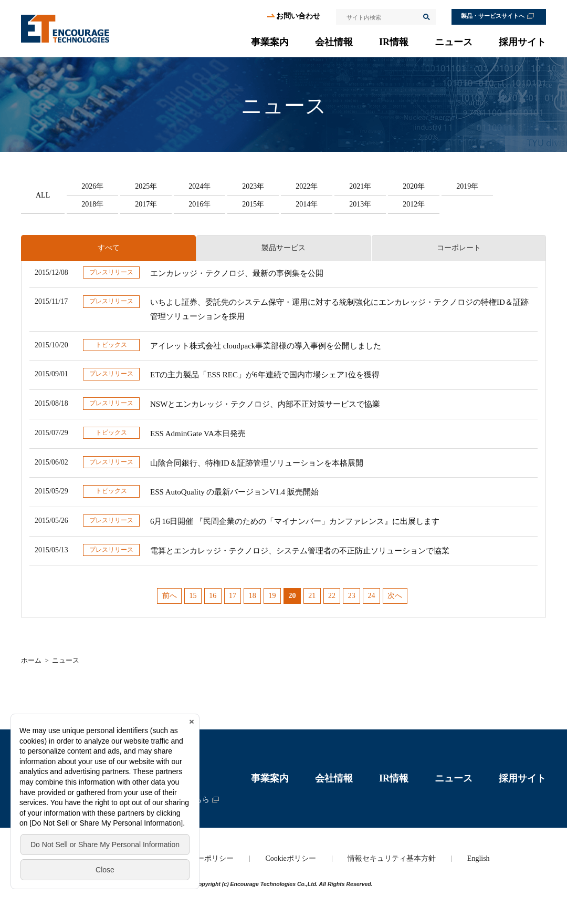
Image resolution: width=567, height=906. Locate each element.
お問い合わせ (298, 16)
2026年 (92, 186)
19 (272, 596)
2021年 (360, 186)
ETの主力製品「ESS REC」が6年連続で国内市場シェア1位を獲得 (265, 374)
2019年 (467, 186)
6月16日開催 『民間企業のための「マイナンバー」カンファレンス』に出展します (294, 521)
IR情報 (393, 42)
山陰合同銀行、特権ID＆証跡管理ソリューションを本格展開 (256, 463)
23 (351, 596)
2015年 (253, 204)
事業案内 (270, 42)
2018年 (92, 204)
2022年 (307, 186)
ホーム (31, 660)
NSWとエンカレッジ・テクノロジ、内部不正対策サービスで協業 (265, 404)
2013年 (360, 204)
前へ (169, 596)
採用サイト (522, 42)
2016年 (199, 204)
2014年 (307, 204)
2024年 (199, 186)
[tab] (108, 248)
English (478, 858)
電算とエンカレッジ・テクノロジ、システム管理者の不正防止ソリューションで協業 (299, 551)
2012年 (414, 204)
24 (371, 596)
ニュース (453, 42)
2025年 (146, 186)
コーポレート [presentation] (459, 248)
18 (252, 596)
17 (232, 596)
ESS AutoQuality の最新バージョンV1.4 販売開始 (234, 492)
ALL (43, 195)
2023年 (253, 186)
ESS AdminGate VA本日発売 (198, 433)
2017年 (146, 204)
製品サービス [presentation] (283, 248)
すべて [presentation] (109, 248)
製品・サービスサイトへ (492, 16)
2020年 (414, 186)
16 (212, 596)
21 (312, 596)
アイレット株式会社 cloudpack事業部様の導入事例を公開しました (265, 346)
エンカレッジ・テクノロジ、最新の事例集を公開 (236, 273)
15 (192, 596)
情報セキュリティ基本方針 (392, 858)
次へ (394, 596)
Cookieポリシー (290, 858)
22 (331, 596)
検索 (426, 17)
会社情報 (334, 42)
